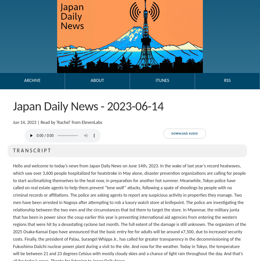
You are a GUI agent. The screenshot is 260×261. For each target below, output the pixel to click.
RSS (227, 80)
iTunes (162, 80)
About (97, 80)
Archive (32, 80)
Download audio (184, 133)
